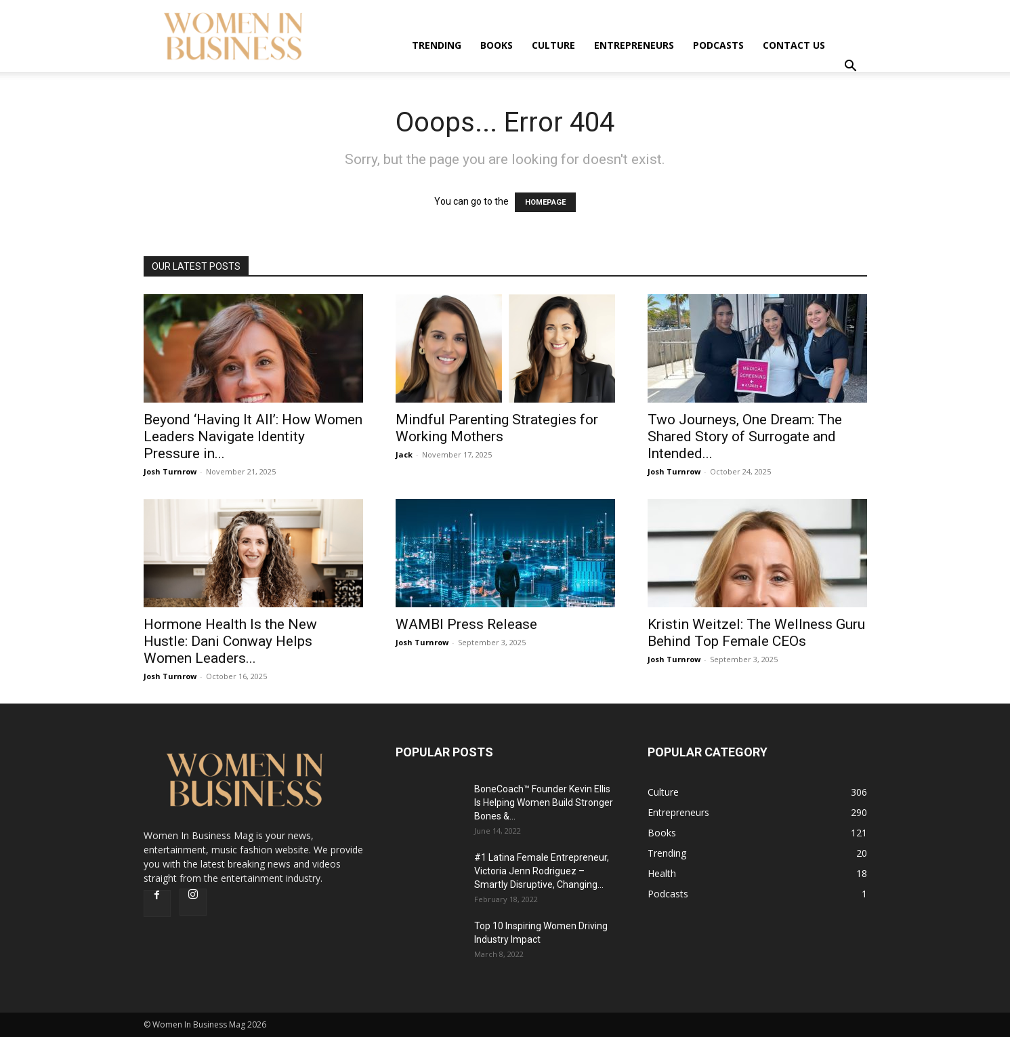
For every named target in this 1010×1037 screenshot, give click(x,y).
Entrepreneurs (634, 45)
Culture (553, 45)
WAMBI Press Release (466, 624)
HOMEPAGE (545, 202)
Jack (404, 454)
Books (496, 45)
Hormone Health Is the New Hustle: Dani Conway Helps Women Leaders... (230, 641)
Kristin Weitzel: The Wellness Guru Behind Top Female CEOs (756, 632)
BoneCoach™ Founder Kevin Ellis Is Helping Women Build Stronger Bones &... (543, 802)
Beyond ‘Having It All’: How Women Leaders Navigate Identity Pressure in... (253, 436)
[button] (851, 67)
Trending (436, 45)
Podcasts (718, 45)
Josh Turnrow (170, 471)
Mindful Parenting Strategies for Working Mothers (497, 428)
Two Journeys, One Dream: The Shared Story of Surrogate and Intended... (745, 436)
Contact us (794, 45)
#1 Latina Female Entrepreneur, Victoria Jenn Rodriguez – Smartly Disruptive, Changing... (541, 871)
